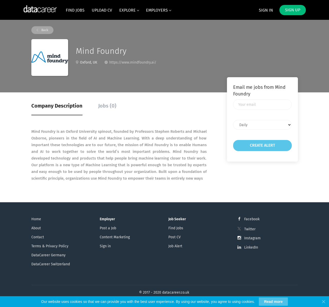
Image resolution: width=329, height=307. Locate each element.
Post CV (174, 237)
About (36, 228)
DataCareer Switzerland (50, 264)
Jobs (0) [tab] (107, 106)
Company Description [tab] (57, 106)
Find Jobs (175, 228)
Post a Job (108, 228)
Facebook (252, 219)
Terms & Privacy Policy (49, 246)
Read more (273, 302)
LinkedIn (251, 247)
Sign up (292, 9)
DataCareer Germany (48, 255)
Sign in (266, 10)
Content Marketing (115, 237)
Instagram (252, 238)
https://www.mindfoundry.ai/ (132, 62)
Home (36, 219)
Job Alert (175, 246)
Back (44, 30)
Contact (37, 237)
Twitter (249, 229)
